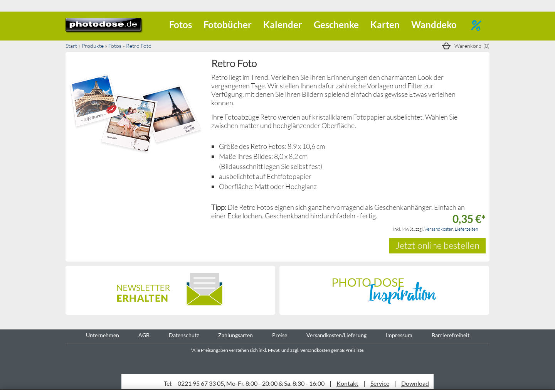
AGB (144, 335)
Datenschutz (184, 335)
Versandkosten (438, 229)
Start (71, 45)
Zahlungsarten (235, 335)
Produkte (93, 45)
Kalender (282, 24)
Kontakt (347, 383)
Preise (279, 335)
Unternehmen (102, 335)
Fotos (180, 24)
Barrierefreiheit (450, 335)
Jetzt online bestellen (437, 245)
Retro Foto (138, 45)
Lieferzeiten (466, 229)
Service (379, 383)
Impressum (399, 335)
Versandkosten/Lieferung (336, 335)
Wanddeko (434, 24)
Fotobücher (228, 24)
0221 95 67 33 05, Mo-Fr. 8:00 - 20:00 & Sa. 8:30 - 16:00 (251, 383)
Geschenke (336, 24)
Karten (385, 24)
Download (415, 383)
